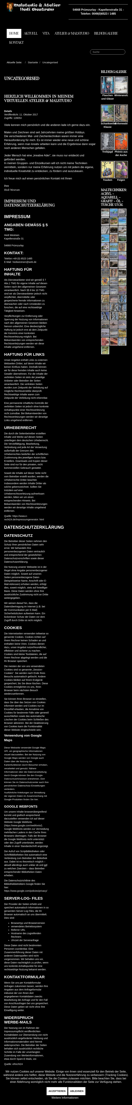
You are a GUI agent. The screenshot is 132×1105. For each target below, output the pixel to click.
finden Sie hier (30, 799)
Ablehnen (77, 1091)
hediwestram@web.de (24, 262)
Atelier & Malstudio (71, 33)
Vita (46, 33)
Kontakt (16, 42)
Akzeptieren (56, 1091)
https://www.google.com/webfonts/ (23, 825)
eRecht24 (17, 1064)
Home (14, 33)
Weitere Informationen (64, 1097)
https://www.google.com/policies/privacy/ (25, 890)
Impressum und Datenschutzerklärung (29, 203)
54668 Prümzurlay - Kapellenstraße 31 (97, 9)
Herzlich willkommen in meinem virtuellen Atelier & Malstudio (38, 98)
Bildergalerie (106, 33)
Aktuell (30, 33)
